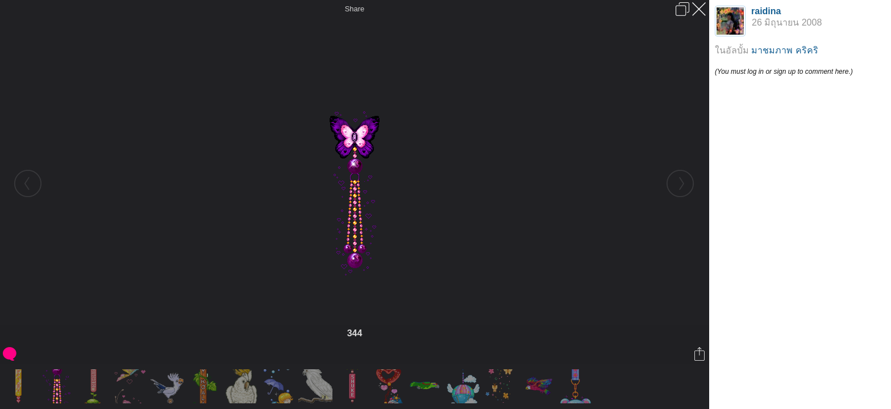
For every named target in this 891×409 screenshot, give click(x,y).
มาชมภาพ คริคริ (784, 50)
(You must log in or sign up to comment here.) (784, 72)
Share (355, 9)
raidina (766, 11)
